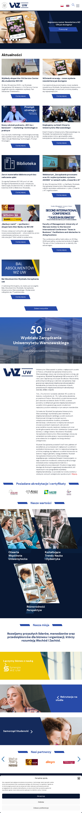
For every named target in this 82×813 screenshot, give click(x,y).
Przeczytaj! (63, 29)
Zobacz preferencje (41, 808)
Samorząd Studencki (18, 731)
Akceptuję (41, 796)
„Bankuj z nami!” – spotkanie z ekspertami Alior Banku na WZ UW (17, 225)
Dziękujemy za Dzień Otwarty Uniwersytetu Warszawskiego (57, 126)
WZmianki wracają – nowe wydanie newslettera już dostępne (59, 79)
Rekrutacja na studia (66, 698)
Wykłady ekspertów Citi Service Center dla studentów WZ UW (20, 79)
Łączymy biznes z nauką (18, 661)
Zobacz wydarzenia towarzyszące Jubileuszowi (41, 351)
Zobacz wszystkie (41, 308)
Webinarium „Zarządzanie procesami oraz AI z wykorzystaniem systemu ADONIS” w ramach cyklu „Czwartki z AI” (61, 177)
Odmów (41, 802)
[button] (79, 778)
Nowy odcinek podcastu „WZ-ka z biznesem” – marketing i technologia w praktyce (20, 128)
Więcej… (75, 474)
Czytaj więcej (21, 96)
